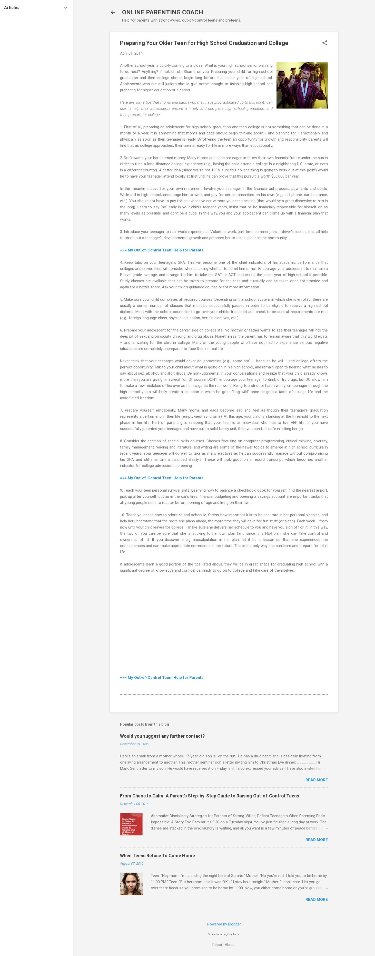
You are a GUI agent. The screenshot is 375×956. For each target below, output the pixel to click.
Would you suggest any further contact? (162, 736)
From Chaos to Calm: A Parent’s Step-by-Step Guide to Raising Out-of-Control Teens (209, 795)
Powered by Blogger (224, 924)
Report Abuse (223, 944)
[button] (325, 43)
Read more (316, 780)
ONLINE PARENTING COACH (162, 12)
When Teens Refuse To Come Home (157, 855)
